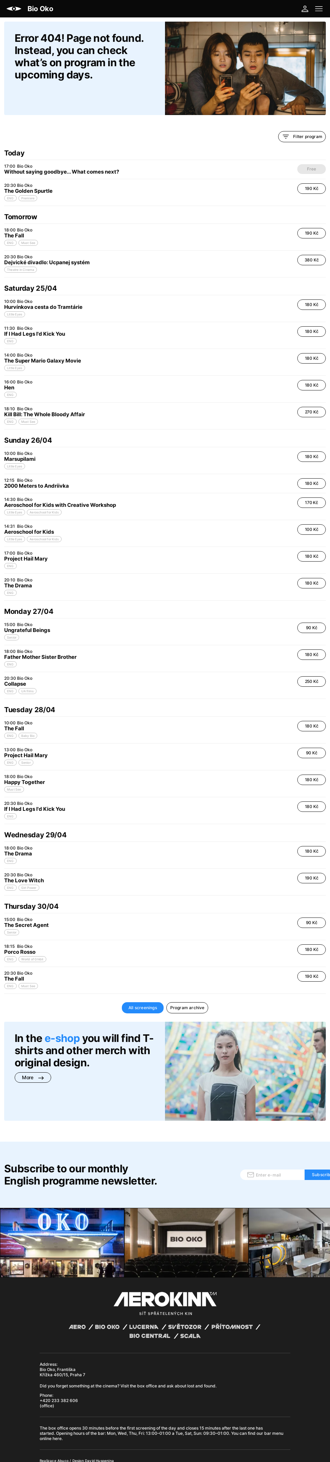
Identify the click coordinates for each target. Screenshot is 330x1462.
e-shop (62, 1014)
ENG (10, 174)
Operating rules (136, 1414)
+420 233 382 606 (59, 1349)
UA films (27, 667)
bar (101, 1382)
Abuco (63, 1409)
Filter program (302, 113)
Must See (28, 219)
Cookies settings (181, 1414)
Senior (11, 614)
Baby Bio (28, 712)
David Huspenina (99, 1409)
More (33, 1054)
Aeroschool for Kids (44, 488)
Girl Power (29, 864)
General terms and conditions (66, 1414)
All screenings (142, 984)
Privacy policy (107, 1414)
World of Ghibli (32, 935)
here (57, 1387)
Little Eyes (14, 290)
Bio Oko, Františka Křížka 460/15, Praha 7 (62, 1321)
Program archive (187, 984)
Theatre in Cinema (20, 246)
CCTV (158, 1414)
